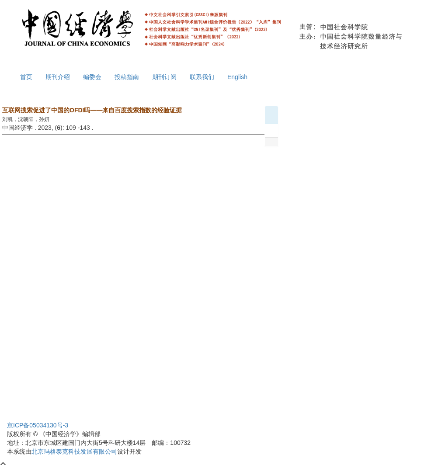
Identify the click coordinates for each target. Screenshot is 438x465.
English (237, 76)
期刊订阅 (164, 76)
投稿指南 (127, 76)
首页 (26, 76)
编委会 (92, 76)
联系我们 (202, 76)
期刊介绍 (57, 76)
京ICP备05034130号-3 (37, 425)
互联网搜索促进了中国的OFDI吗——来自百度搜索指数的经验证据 (92, 110)
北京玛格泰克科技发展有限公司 (74, 451)
